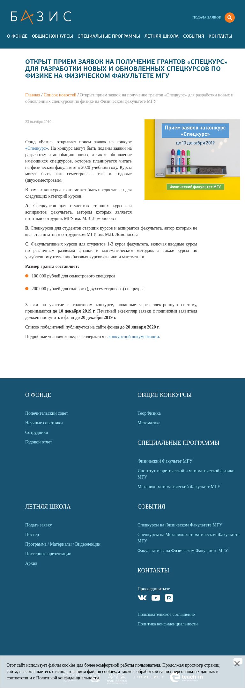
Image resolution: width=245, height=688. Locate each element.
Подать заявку (38, 525)
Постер (32, 534)
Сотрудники (36, 432)
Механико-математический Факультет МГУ (178, 486)
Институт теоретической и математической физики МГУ (185, 474)
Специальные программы (109, 36)
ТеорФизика (149, 413)
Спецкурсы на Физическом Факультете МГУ (179, 525)
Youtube (156, 599)
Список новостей (60, 95)
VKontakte (142, 599)
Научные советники (44, 422)
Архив (31, 563)
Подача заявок (206, 17)
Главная (32, 95)
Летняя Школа (162, 36)
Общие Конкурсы (52, 36)
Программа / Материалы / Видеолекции (62, 544)
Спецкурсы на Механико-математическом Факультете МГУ (188, 537)
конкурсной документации (133, 336)
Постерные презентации (48, 553)
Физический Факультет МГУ (164, 461)
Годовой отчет (38, 442)
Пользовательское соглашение (166, 614)
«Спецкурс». (38, 148)
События (193, 36)
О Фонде (17, 36)
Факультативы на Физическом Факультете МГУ (182, 550)
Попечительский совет (46, 413)
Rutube (169, 599)
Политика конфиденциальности (167, 624)
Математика (148, 422)
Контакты (220, 36)
